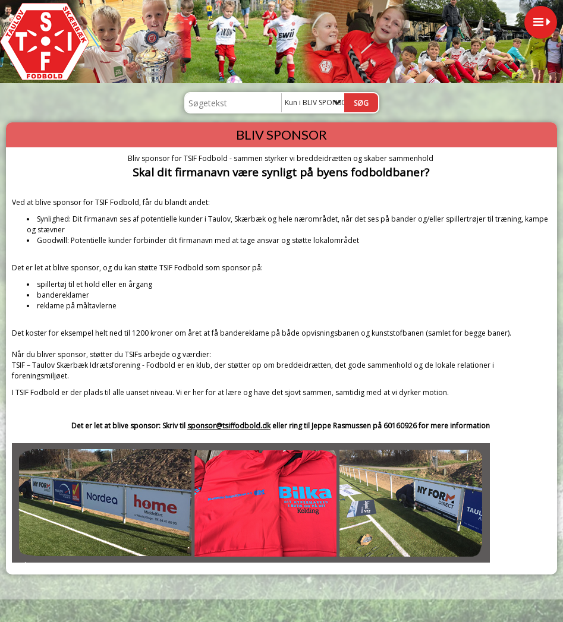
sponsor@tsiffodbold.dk (229, 426)
